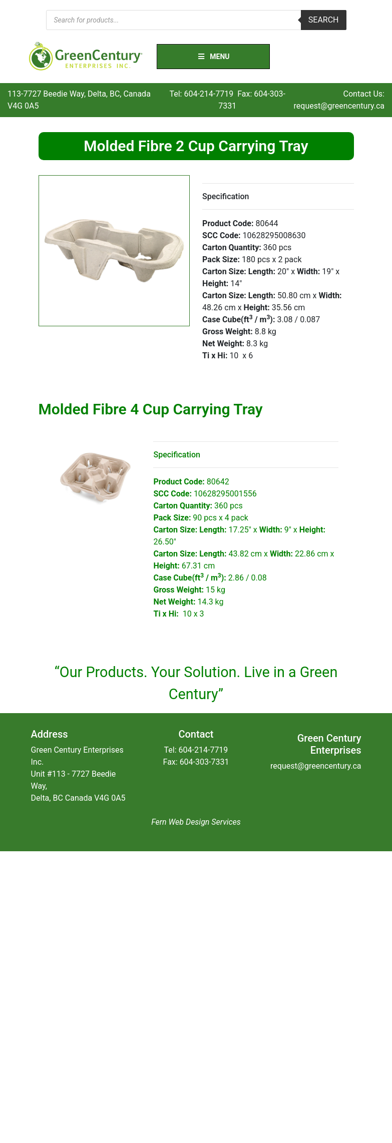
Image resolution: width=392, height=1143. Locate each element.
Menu (213, 57)
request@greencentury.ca (339, 106)
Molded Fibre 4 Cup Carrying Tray (151, 409)
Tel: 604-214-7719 (201, 94)
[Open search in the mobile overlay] (196, 20)
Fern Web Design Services (196, 822)
